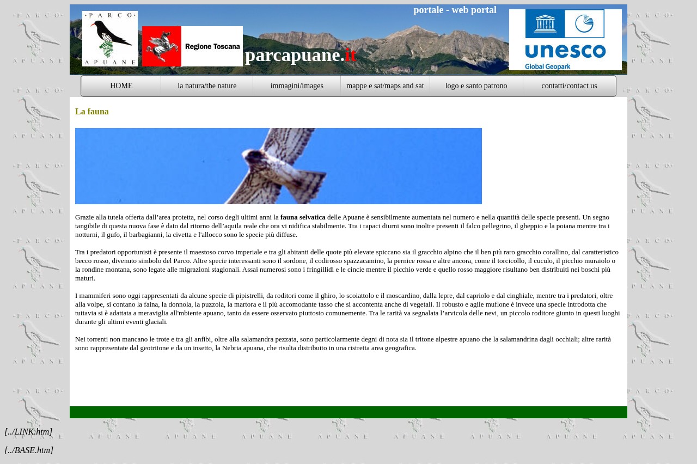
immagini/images (297, 86)
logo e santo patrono (476, 86)
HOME (121, 86)
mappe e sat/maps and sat (385, 86)
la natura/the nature (207, 86)
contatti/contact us (569, 86)
